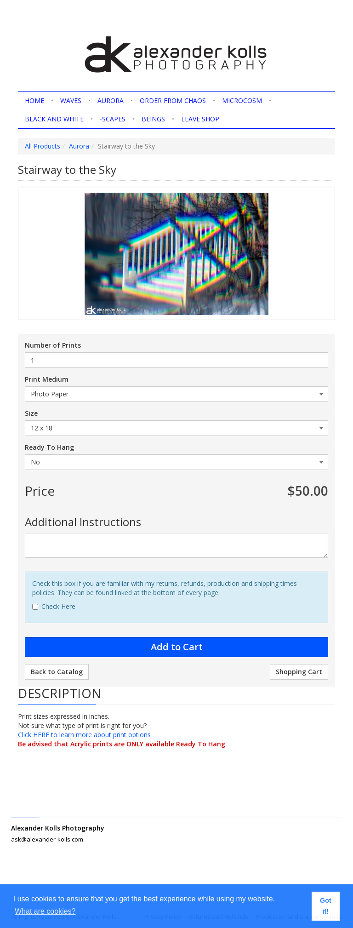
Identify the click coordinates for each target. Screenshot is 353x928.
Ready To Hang (49, 447)
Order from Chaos (173, 100)
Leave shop (200, 119)
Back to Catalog (57, 671)
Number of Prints (53, 345)
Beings (153, 119)
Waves (70, 100)
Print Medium (46, 379)
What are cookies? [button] (45, 911)
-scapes (112, 119)
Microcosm (242, 100)
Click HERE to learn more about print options (84, 734)
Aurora (110, 100)
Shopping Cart (299, 671)
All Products (42, 146)
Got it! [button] (325, 906)
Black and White (54, 119)
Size (31, 413)
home (34, 100)
